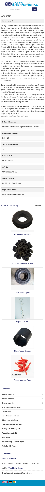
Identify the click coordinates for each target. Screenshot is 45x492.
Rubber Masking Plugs (22, 380)
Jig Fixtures (6, 411)
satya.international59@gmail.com (19, 473)
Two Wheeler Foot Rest (10, 416)
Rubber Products (8, 394)
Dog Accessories (8, 403)
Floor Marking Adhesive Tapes (13, 442)
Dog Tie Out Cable (22, 322)
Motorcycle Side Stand (10, 420)
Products (6, 388)
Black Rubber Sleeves (22, 351)
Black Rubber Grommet (22, 234)
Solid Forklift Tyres (22, 293)
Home (4, 21)
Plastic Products (8, 399)
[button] (16, 468)
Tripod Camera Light (9, 433)
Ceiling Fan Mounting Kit (11, 429)
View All (38, 206)
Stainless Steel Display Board (12, 424)
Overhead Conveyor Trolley (11, 407)
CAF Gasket (6, 437)
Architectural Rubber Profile (22, 263)
